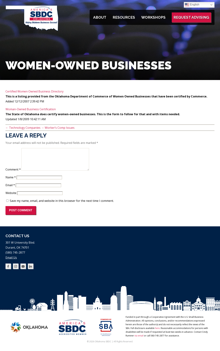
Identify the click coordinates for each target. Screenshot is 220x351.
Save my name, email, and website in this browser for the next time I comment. (62, 205)
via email (138, 339)
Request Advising (191, 17)
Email (10, 189)
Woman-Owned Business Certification (31, 109)
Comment (13, 174)
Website (11, 197)
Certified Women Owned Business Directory (35, 91)
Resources (124, 17)
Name (11, 182)
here (157, 332)
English (192, 5)
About (99, 17)
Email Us (11, 262)
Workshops (153, 17)
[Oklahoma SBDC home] (32, 30)
